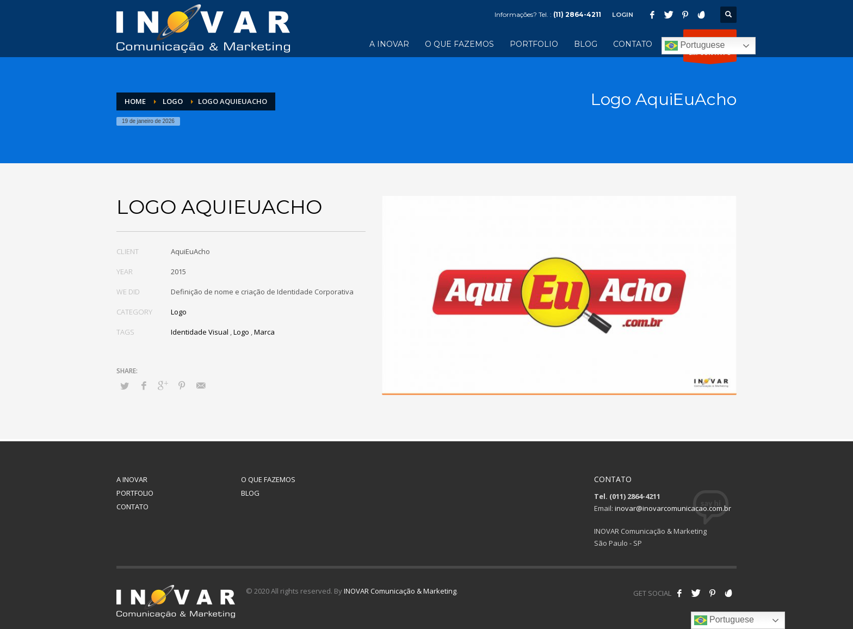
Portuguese (695, 45)
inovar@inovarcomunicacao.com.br (673, 508)
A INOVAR (131, 479)
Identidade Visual (199, 332)
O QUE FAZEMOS (268, 479)
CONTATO (132, 506)
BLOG (250, 493)
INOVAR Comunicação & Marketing (400, 591)
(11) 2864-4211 (577, 14)
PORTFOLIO (134, 493)
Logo (179, 312)
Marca (264, 332)
